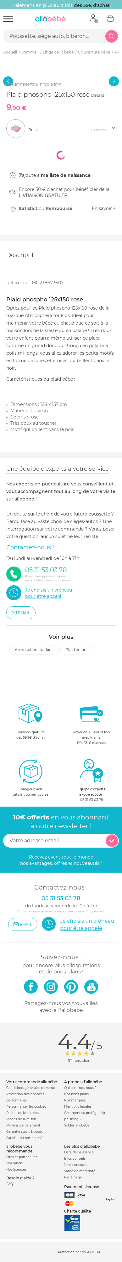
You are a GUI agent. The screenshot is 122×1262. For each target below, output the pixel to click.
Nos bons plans (76, 1094)
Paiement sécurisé (81, 1186)
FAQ (9, 1184)
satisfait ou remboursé (30, 777)
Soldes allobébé (76, 1125)
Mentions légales (78, 1107)
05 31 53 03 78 (91, 800)
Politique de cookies (22, 1113)
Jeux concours (75, 1165)
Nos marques (75, 1100)
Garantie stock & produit (26, 1132)
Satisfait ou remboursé (24, 1138)
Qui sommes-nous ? (80, 1088)
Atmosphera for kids (34, 649)
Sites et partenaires (21, 1157)
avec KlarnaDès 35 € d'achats (91, 723)
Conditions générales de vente (30, 1088)
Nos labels (14, 1163)
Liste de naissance (79, 1152)
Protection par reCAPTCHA (79, 1252)
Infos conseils (75, 1159)
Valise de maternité (79, 1171)
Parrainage (73, 1177)
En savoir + (104, 208)
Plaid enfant (76, 649)
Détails (97, 95)
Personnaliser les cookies (26, 1107)
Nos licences (16, 1169)
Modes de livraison (21, 1119)
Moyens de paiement (23, 1125)
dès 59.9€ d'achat (30, 723)
